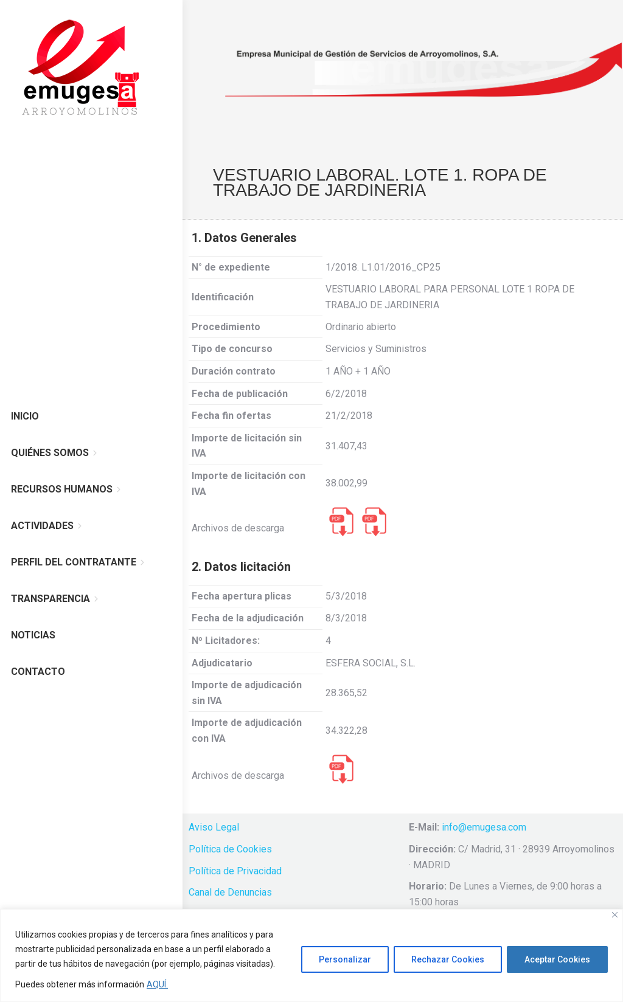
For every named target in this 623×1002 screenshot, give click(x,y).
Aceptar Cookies (557, 959)
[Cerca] (615, 914)
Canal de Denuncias (230, 892)
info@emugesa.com (484, 827)
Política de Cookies (230, 849)
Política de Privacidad (235, 871)
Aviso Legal (214, 827)
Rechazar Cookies (447, 959)
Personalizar (345, 959)
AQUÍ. (157, 984)
